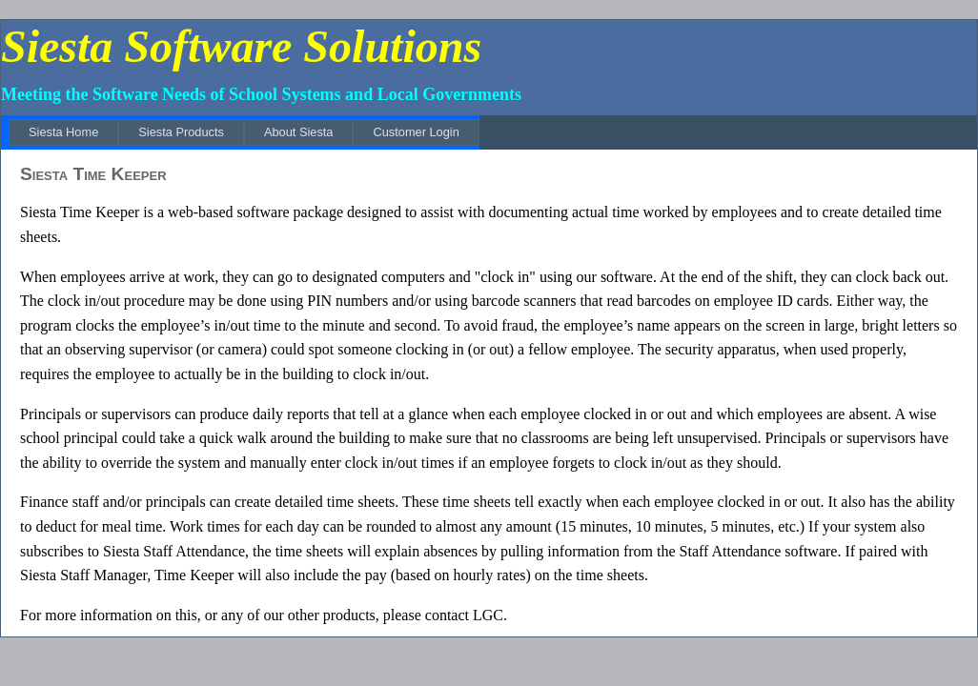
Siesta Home (63, 132)
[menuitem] (63, 132)
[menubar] (244, 132)
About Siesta (299, 132)
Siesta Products (181, 132)
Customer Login (415, 132)
